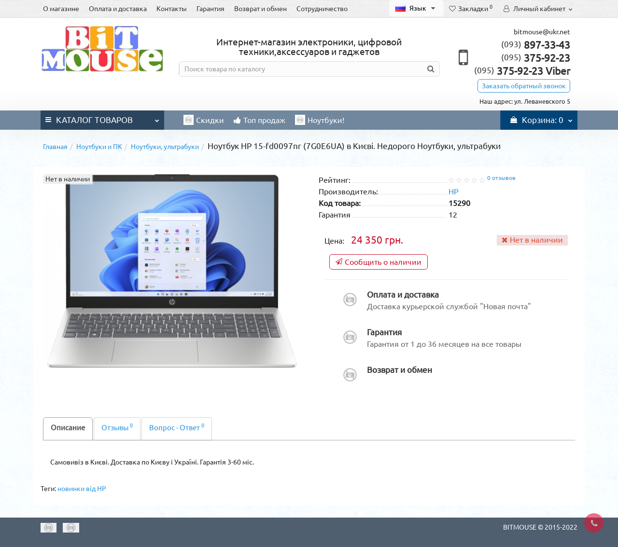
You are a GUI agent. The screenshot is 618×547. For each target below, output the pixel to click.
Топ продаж (259, 120)
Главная (55, 146)
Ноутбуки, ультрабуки (165, 146)
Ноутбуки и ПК (99, 146)
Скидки (203, 120)
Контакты (171, 9)
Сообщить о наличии (378, 262)
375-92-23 (535, 58)
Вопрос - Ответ (176, 427)
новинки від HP (81, 488)
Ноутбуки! (319, 120)
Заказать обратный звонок (524, 86)
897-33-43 (535, 45)
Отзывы (117, 427)
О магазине (61, 9)
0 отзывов (501, 178)
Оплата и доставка (118, 9)
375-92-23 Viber (522, 71)
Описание (68, 428)
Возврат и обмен (260, 9)
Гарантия (211, 9)
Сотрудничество (322, 9)
